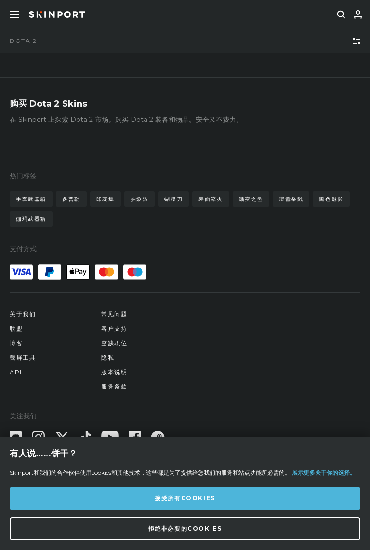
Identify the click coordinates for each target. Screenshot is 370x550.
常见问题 (114, 314)
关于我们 (23, 314)
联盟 (16, 328)
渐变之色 (251, 199)
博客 (16, 343)
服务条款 (114, 386)
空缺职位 (114, 343)
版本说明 (114, 372)
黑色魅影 (331, 199)
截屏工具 (23, 357)
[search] (341, 14)
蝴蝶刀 (173, 199)
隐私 (107, 357)
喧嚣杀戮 (291, 199)
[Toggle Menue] (14, 14)
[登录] (358, 14)
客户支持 (114, 328)
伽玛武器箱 (31, 218)
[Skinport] (57, 14)
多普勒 (71, 199)
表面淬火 (210, 199)
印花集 (105, 199)
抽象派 (140, 199)
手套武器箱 (31, 199)
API (16, 372)
